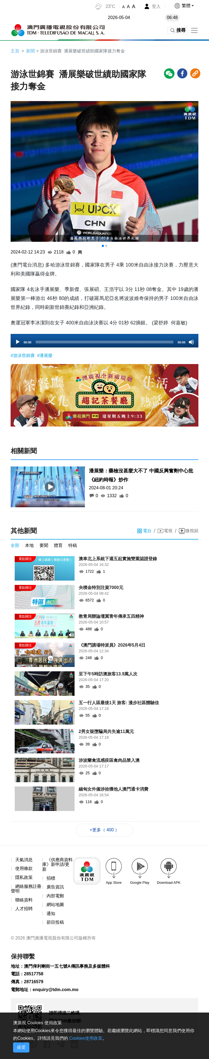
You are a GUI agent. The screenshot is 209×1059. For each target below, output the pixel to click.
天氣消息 (24, 859)
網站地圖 (55, 904)
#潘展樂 (45, 355)
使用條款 (24, 868)
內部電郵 (55, 896)
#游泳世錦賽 (23, 355)
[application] (104, 340)
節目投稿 (55, 922)
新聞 (30, 51)
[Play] (17, 342)
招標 (51, 878)
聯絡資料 (24, 900)
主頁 (15, 51)
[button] (184, 5)
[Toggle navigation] (194, 30)
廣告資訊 (55, 887)
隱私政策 (24, 877)
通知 (51, 913)
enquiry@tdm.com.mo (56, 989)
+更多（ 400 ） (104, 830)
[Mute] (191, 342)
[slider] (104, 342)
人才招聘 (24, 908)
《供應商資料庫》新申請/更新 (57, 864)
